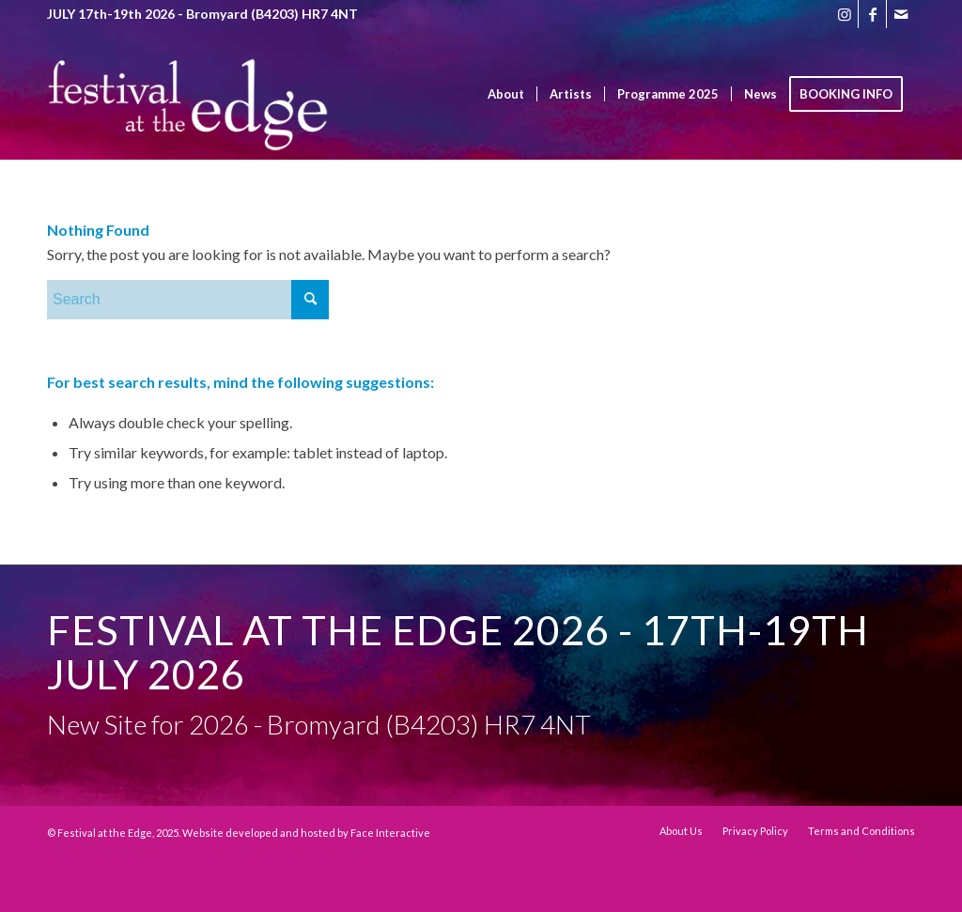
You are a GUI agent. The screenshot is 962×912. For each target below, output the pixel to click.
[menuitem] (505, 94)
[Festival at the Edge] (188, 122)
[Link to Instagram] (844, 14)
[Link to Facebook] (872, 14)
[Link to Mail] (901, 14)
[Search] (188, 299)
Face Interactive (390, 833)
